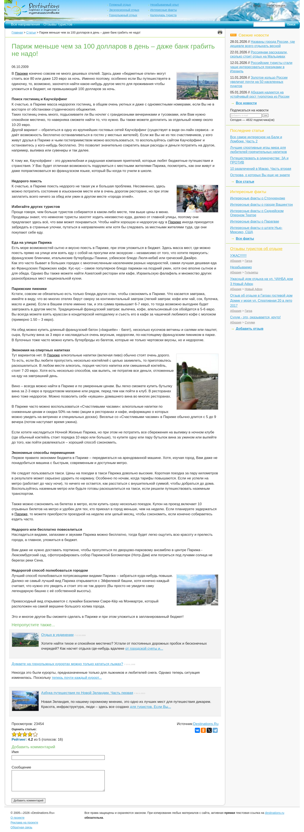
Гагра (248, 260)
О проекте (17, 817)
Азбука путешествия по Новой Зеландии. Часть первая (87, 693)
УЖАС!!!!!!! (238, 255)
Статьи (31, 32)
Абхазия (235, 260)
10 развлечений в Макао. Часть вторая (260, 168)
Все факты (245, 238)
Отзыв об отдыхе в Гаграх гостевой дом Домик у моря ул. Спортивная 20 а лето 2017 (261, 300)
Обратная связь (21, 827)
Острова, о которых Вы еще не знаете (260, 175)
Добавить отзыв (249, 328)
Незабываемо (241, 267)
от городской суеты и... (144, 649)
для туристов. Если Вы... (150, 707)
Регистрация (276, 5)
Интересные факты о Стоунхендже (257, 198)
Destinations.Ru (205, 724)
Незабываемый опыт (164, 4)
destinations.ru (274, 812)
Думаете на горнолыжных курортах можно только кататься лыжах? (67, 664)
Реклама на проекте (24, 822)
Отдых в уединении (57, 635)
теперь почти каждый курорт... (77, 678)
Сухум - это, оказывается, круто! (255, 317)
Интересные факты (163, 10)
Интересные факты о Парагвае (254, 221)
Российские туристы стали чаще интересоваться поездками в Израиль (261, 67)
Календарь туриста (163, 15)
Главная (17, 32)
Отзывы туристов (57, 24)
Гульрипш (251, 272)
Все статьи (245, 181)
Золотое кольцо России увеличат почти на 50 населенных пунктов (259, 82)
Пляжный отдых (120, 4)
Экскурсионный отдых (124, 10)
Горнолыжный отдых (123, 15)
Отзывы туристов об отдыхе (256, 248)
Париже (21, 74)
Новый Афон (253, 289)
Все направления (25, 24)
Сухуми (250, 322)
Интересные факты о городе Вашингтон (261, 204)
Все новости (246, 103)
